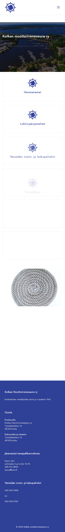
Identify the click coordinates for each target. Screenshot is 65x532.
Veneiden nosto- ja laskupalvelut (32, 159)
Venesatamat (32, 92)
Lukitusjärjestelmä (32, 124)
